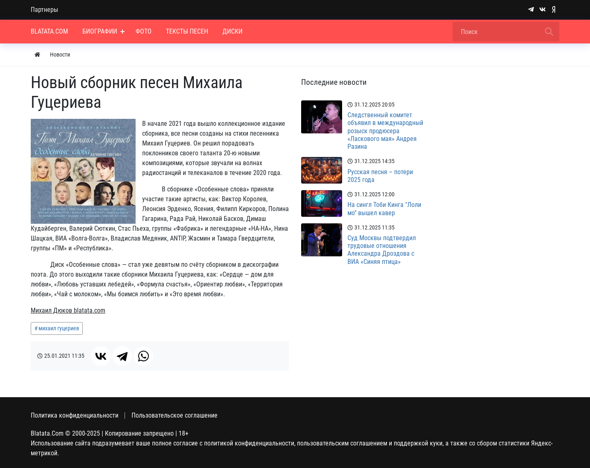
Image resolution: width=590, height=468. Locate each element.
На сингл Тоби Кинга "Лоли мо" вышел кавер (384, 208)
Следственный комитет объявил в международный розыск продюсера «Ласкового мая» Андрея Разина (385, 130)
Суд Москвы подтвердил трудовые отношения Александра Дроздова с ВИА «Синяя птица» (381, 250)
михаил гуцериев (59, 328)
